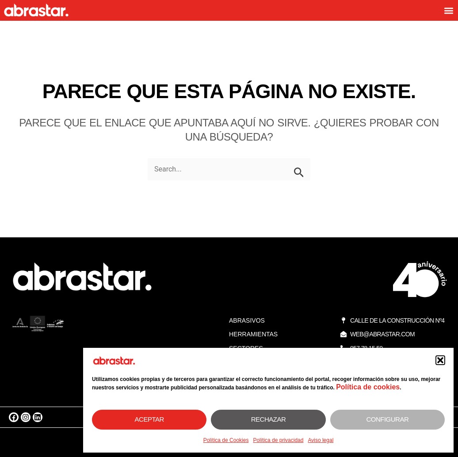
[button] (440, 360)
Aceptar (149, 419)
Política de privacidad (278, 440)
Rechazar (268, 419)
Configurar (387, 419)
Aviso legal (320, 440)
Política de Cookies (226, 440)
